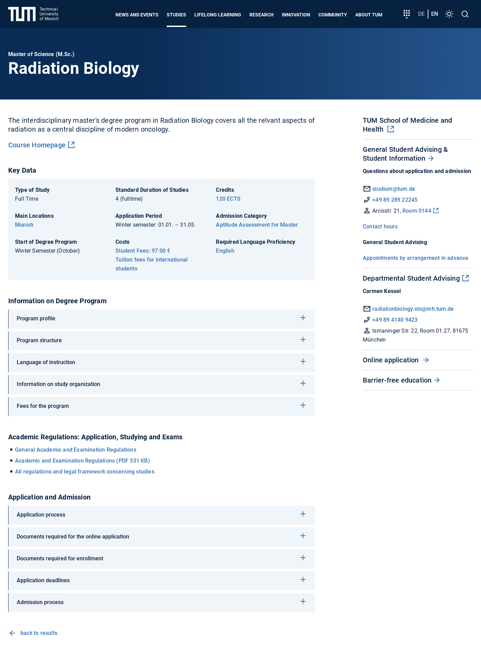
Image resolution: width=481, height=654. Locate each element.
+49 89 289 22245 (394, 200)
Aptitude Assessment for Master (257, 225)
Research (261, 14)
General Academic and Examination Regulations (75, 449)
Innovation (296, 14)
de (421, 14)
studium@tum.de (393, 189)
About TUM (368, 14)
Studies (176, 14)
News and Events (137, 14)
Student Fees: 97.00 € (142, 251)
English (225, 251)
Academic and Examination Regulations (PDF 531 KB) (82, 460)
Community (332, 14)
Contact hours (380, 226)
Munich (24, 225)
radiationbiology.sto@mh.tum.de (413, 309)
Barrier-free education (397, 380)
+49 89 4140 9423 (394, 320)
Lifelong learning (217, 14)
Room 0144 (416, 211)
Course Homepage (37, 145)
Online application (392, 360)
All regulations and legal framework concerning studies (84, 471)
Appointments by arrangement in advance (416, 258)
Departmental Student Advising (411, 278)
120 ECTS (228, 199)
